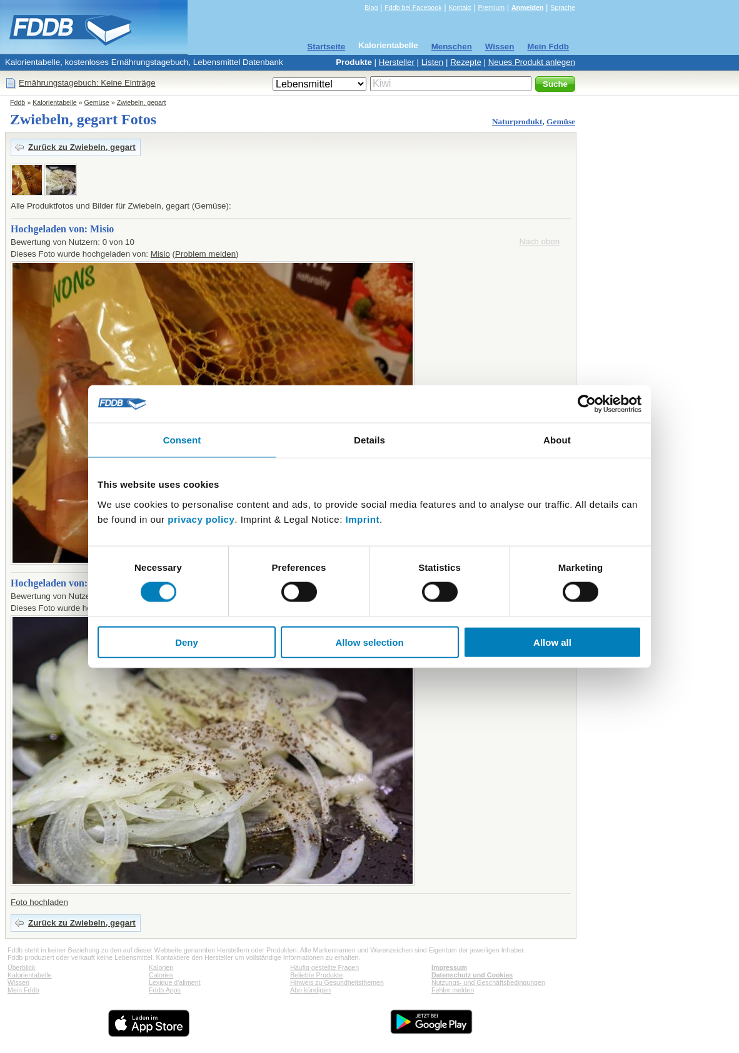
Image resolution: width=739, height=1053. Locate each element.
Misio (160, 254)
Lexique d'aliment (175, 982)
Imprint (363, 518)
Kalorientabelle (388, 45)
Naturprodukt (517, 121)
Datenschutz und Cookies (472, 975)
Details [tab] (369, 440)
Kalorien (161, 967)
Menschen (451, 46)
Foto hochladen (39, 902)
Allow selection (369, 641)
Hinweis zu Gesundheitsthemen (337, 982)
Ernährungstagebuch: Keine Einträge (87, 82)
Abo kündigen (310, 990)
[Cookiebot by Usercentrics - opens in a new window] (586, 404)
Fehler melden (452, 990)
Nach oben (540, 241)
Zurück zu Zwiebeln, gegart (82, 147)
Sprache (562, 7)
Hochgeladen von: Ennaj (63, 583)
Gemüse (96, 102)
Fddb (17, 102)
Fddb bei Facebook (413, 7)
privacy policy (201, 518)
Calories (161, 975)
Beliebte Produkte (316, 975)
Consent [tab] (182, 440)
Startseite (326, 46)
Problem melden (205, 254)
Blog (371, 7)
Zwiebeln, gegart (141, 102)
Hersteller (397, 62)
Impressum (449, 967)
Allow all (552, 641)
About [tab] (557, 440)
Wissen (500, 46)
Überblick (21, 967)
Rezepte (465, 62)
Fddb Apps (165, 990)
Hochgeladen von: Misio (62, 229)
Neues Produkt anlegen (531, 62)
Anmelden (527, 7)
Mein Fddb (548, 46)
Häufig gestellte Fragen (324, 967)
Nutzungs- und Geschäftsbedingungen (488, 982)
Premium (491, 7)
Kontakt (459, 7)
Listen (432, 62)
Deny (186, 641)
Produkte (354, 62)
